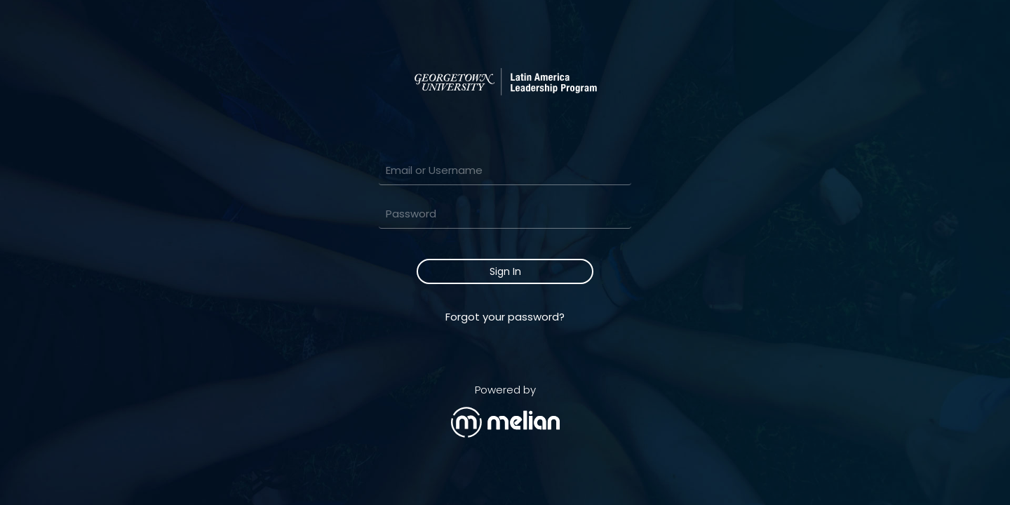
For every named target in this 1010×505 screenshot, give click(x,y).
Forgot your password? (505, 316)
